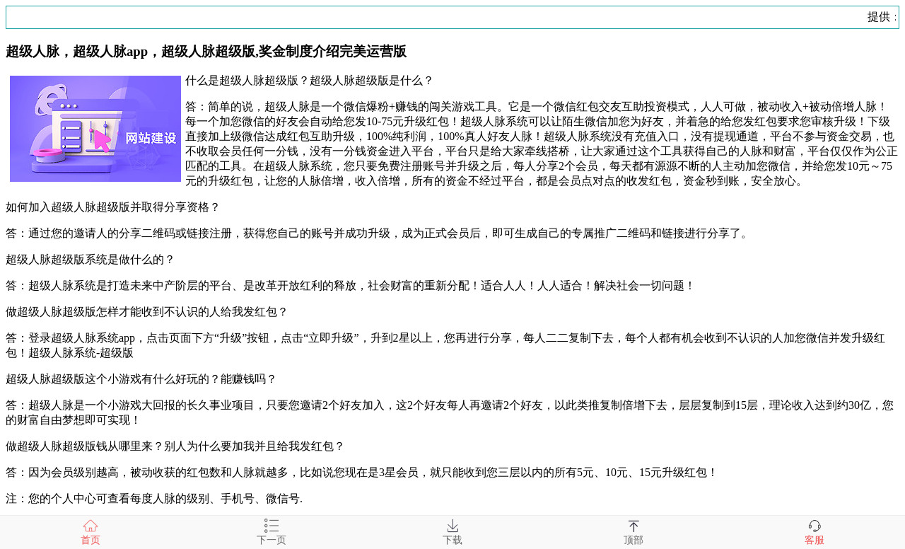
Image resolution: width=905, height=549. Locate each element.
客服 (814, 532)
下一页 (271, 532)
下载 (452, 532)
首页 (90, 532)
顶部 (633, 532)
